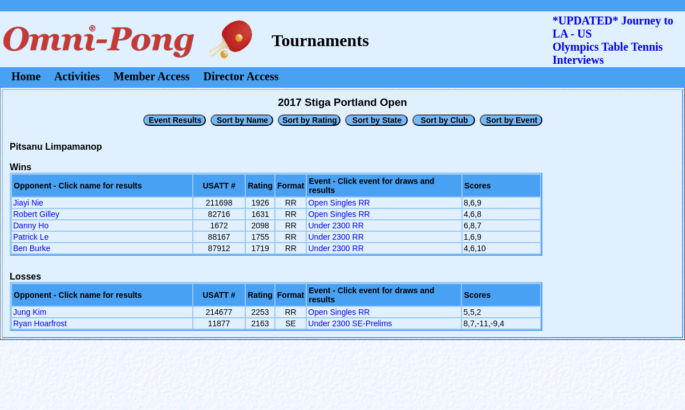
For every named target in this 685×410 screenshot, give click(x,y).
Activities (77, 76)
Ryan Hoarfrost (40, 323)
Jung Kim (29, 312)
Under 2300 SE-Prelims (350, 323)
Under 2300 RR (335, 225)
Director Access (241, 76)
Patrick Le (30, 236)
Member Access (151, 76)
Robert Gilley (36, 214)
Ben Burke (31, 248)
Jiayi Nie (28, 202)
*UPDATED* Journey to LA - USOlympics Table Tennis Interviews (613, 40)
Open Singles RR (339, 202)
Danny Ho (30, 225)
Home (25, 76)
